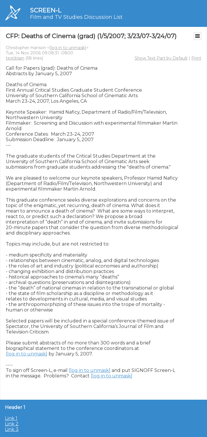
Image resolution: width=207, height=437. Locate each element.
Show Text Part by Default (161, 58)
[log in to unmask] (67, 47)
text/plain (15, 58)
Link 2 (12, 424)
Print (196, 58)
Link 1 (11, 418)
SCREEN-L (45, 10)
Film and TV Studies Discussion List (76, 17)
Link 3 (12, 429)
